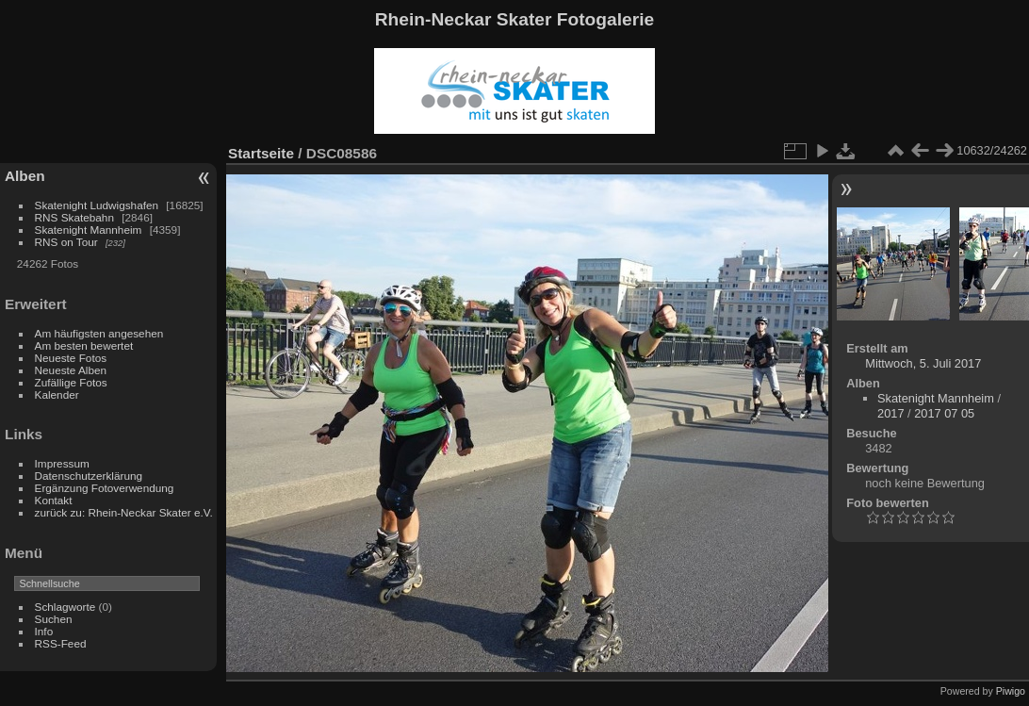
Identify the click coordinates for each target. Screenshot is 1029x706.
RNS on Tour (66, 242)
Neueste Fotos (71, 358)
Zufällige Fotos (71, 382)
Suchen (54, 619)
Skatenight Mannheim (88, 229)
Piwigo (1010, 691)
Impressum (62, 463)
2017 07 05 (944, 413)
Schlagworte (65, 606)
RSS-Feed (61, 643)
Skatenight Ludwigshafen (96, 205)
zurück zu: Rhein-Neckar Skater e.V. (124, 512)
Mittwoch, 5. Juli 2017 (923, 363)
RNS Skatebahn (74, 217)
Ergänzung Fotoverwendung (104, 488)
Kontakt (54, 500)
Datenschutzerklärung (88, 475)
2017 (890, 413)
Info (44, 631)
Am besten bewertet (84, 345)
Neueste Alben (71, 370)
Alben (25, 176)
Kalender (57, 394)
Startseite (261, 153)
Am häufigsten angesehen (99, 333)
